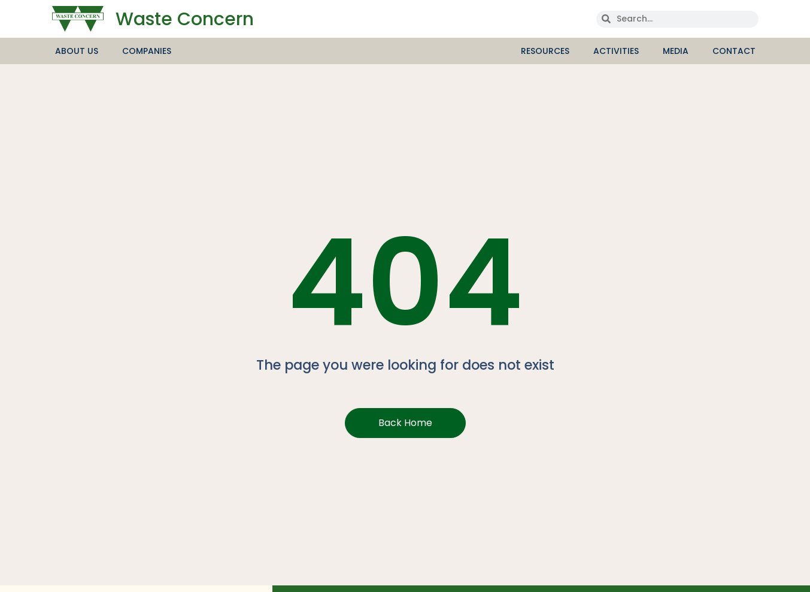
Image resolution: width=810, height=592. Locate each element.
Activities (619, 51)
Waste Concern (185, 19)
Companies (146, 51)
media (678, 51)
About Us (79, 51)
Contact (734, 51)
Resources (548, 51)
